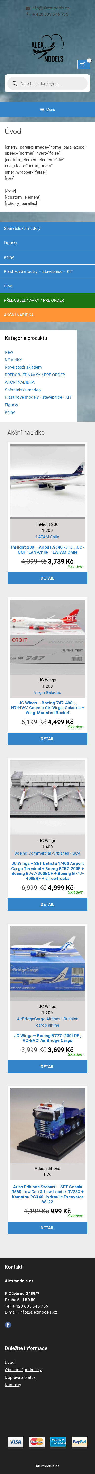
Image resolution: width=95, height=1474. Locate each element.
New (9, 352)
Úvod (10, 1362)
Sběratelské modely (22, 228)
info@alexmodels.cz (50, 7)
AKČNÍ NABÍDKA (19, 314)
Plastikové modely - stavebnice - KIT (38, 397)
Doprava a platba (20, 1377)
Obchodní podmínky (23, 1369)
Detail (48, 578)
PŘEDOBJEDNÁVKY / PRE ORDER (34, 300)
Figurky (10, 242)
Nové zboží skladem (23, 367)
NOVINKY (13, 359)
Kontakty (13, 1384)
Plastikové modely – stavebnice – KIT (38, 271)
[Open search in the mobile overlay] (47, 83)
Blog (8, 286)
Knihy (9, 257)
